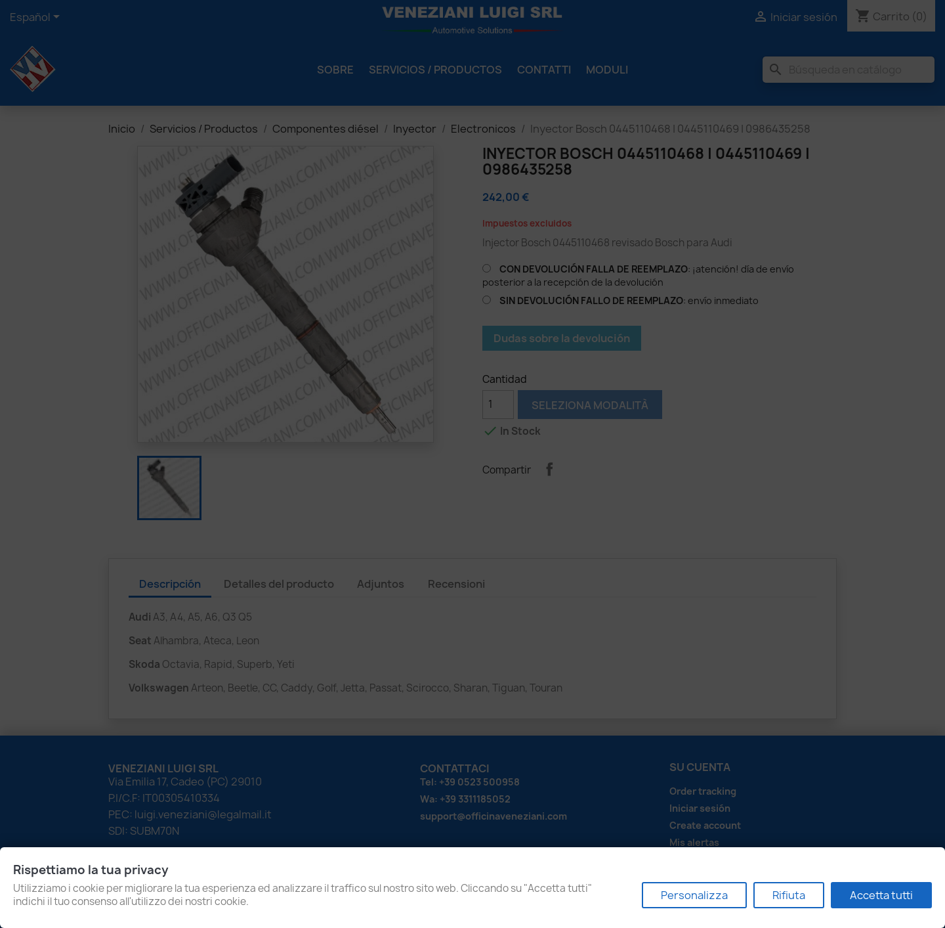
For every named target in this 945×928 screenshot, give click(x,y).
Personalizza (694, 895)
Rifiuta (788, 895)
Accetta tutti (881, 895)
